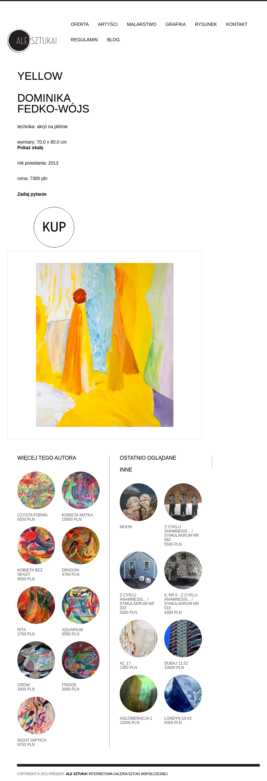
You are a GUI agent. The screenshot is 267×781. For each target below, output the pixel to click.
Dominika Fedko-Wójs (53, 103)
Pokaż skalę (30, 147)
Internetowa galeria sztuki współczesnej (117, 774)
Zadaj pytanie (31, 194)
